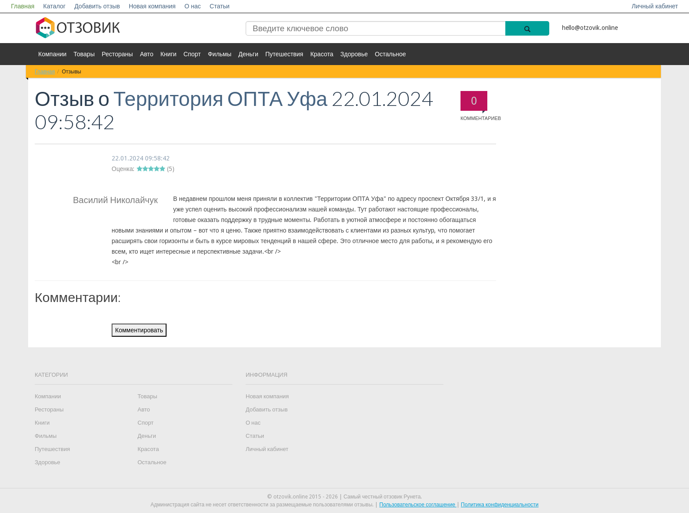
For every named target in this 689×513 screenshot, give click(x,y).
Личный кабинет (655, 6)
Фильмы (220, 54)
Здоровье (354, 54)
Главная (22, 6)
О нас (193, 6)
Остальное (390, 54)
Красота (321, 54)
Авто (146, 54)
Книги (168, 54)
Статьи (219, 6)
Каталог (54, 6)
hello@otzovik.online (590, 27)
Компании (52, 54)
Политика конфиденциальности (500, 505)
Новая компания (152, 6)
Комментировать (139, 330)
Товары (83, 54)
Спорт (192, 54)
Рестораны (117, 54)
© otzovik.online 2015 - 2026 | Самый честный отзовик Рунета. (344, 497)
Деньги (248, 54)
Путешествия (284, 54)
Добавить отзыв (97, 6)
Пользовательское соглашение (418, 505)
